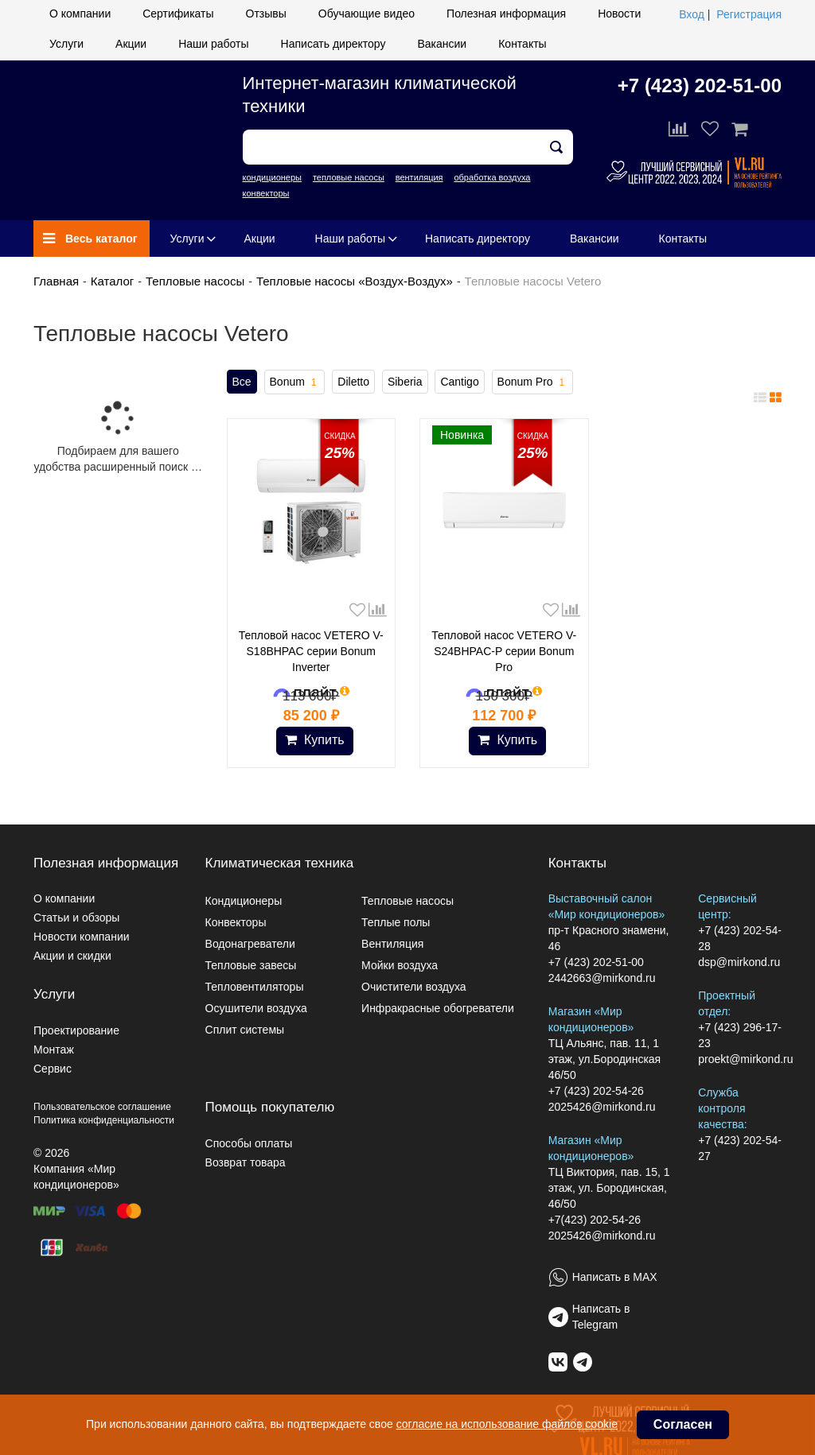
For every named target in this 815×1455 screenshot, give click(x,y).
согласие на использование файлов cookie (507, 1424)
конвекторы (266, 193)
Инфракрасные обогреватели (437, 1008)
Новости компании (81, 936)
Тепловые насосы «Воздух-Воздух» (354, 281)
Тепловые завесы (251, 965)
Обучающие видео (366, 13)
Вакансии (441, 43)
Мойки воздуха (399, 965)
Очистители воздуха (413, 986)
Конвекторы (236, 922)
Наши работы (213, 43)
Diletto (353, 381)
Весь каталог (90, 238)
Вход (691, 14)
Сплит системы (245, 1029)
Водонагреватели (250, 943)
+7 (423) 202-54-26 (596, 1090)
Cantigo (459, 381)
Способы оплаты (249, 1143)
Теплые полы (395, 922)
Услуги (66, 43)
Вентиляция (392, 943)
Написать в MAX (614, 1277)
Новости (619, 13)
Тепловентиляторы (254, 986)
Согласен (682, 1424)
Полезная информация (506, 13)
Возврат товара (245, 1162)
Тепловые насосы (195, 281)
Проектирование (76, 1030)
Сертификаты (177, 13)
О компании (80, 13)
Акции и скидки (72, 955)
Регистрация (749, 14)
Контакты (522, 43)
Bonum (295, 382)
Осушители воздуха (256, 1008)
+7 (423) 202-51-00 (700, 85)
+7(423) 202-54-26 (594, 1219)
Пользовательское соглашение (102, 1106)
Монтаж (53, 1049)
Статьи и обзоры (76, 917)
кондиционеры (272, 177)
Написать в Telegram (601, 1316)
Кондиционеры (244, 900)
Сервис (52, 1068)
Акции (130, 43)
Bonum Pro (532, 382)
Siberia (405, 381)
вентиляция (419, 177)
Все (242, 381)
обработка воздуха (492, 177)
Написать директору (333, 43)
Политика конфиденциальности (103, 1120)
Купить (315, 740)
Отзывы (266, 13)
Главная (56, 281)
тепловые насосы (348, 177)
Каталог (113, 281)
